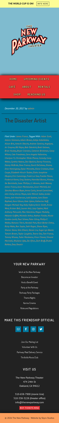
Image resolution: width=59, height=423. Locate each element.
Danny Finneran (44, 161)
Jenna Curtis (30, 190)
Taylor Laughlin (25, 233)
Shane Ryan (42, 226)
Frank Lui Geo (33, 176)
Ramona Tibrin (17, 222)
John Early (9, 194)
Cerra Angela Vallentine (36, 154)
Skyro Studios (48, 418)
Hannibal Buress (38, 179)
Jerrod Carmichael (44, 190)
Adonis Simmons (12, 140)
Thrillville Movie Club (29, 357)
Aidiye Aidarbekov (41, 140)
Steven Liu (33, 230)
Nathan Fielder (40, 215)
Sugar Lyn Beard (46, 230)
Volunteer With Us (29, 347)
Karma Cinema (29, 303)
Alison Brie (9, 143)
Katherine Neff (41, 201)
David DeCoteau (38, 165)
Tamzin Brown (11, 233)
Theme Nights (29, 297)
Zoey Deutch (17, 244)
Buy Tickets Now (29, 408)
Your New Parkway (29, 41)
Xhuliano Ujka (19, 240)
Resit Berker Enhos (45, 222)
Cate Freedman (18, 154)
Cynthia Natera (17, 161)
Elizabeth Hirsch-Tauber (21, 172)
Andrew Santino (37, 143)
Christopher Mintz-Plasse (27, 158)
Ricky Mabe (10, 226)
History (50, 179)
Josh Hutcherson (18, 197)
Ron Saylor (20, 226)
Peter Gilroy (34, 219)
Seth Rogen (31, 226)
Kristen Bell (15, 208)
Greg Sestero (25, 179)
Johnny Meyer (20, 194)
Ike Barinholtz (11, 183)
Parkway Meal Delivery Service (29, 352)
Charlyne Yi (10, 158)
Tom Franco (48, 233)
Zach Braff (40, 240)
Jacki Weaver (46, 183)
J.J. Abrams (35, 183)
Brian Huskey (10, 150)
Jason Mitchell (40, 186)
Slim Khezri (22, 230)
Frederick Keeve (12, 179)
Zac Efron (31, 240)
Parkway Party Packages (29, 292)
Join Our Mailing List (29, 342)
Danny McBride (11, 165)
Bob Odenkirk (31, 147)
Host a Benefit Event (29, 282)
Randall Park (31, 222)
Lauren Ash (26, 208)
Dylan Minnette (27, 168)
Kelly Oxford (29, 204)
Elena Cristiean (41, 168)
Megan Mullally (42, 212)
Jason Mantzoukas (25, 186)
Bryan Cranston (24, 150)
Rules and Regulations (29, 308)
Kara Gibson (18, 201)
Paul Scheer (23, 219)
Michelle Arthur (26, 215)
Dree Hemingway (12, 168)
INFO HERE (42, 4)
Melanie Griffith (12, 215)
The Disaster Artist (26, 120)
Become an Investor (29, 277)
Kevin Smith (40, 204)
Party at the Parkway (29, 287)
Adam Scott (46, 136)
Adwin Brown (26, 140)
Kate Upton (29, 201)
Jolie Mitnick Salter (35, 194)
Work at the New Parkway (29, 272)
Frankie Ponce (46, 176)
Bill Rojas (19, 147)
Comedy (42, 158)
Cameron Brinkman (39, 150)
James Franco (22, 136)
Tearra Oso (37, 233)
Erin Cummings (19, 176)
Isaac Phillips (24, 183)
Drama (49, 165)
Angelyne (49, 143)
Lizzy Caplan (37, 208)
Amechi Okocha (22, 143)
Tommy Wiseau (11, 237)
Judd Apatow (31, 197)
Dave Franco (24, 165)
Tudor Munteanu (26, 237)
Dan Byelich (30, 161)
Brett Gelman (43, 147)
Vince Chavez (40, 237)
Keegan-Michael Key (14, 204)
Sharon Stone (11, 230)
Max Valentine (28, 212)
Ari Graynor (10, 147)
